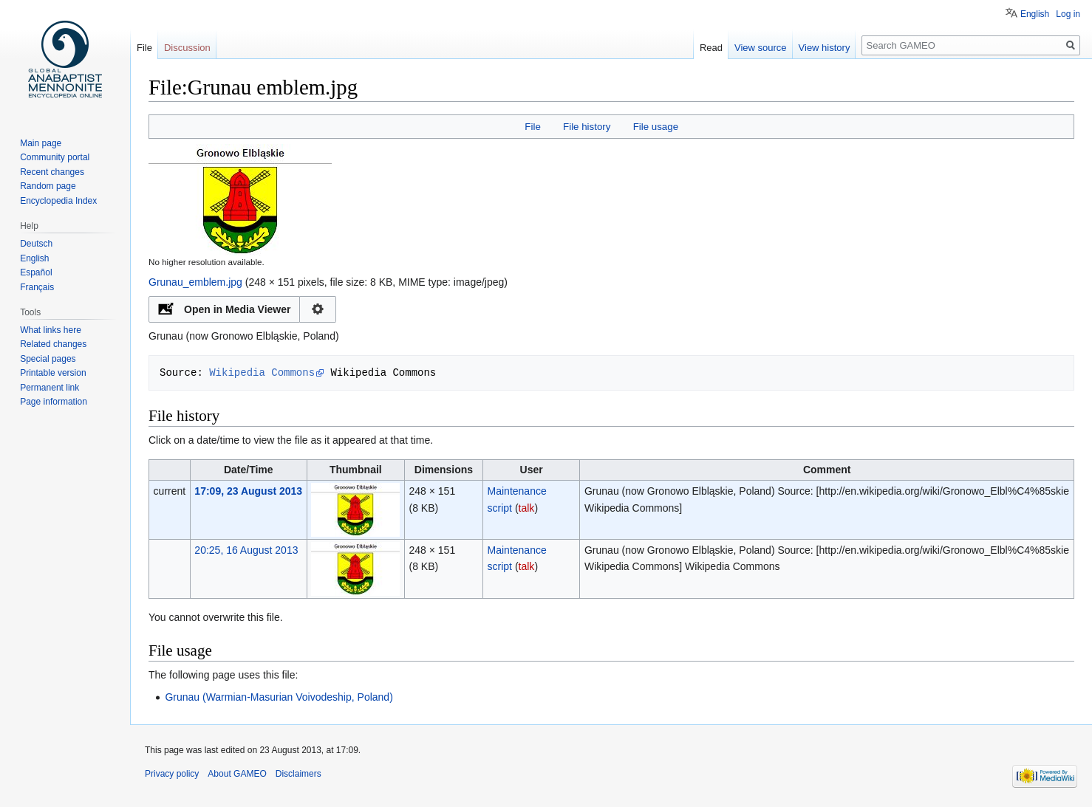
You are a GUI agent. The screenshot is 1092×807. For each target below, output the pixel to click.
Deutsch (36, 243)
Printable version (53, 373)
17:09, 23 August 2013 (248, 491)
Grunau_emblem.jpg (195, 282)
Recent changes (52, 172)
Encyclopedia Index (58, 201)
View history (824, 47)
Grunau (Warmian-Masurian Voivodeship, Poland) (278, 697)
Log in (1068, 14)
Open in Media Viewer (237, 309)
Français (37, 287)
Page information (53, 401)
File (532, 126)
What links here (50, 330)
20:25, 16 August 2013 (246, 550)
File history (586, 126)
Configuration (318, 309)
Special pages (47, 359)
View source (760, 47)
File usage (655, 126)
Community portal (54, 157)
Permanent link (49, 387)
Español (36, 272)
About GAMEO (237, 774)
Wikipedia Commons (262, 372)
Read (711, 47)
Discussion (187, 47)
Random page (47, 186)
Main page (40, 143)
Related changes (53, 344)
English (1034, 14)
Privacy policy (172, 774)
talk (527, 508)
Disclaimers (298, 774)
